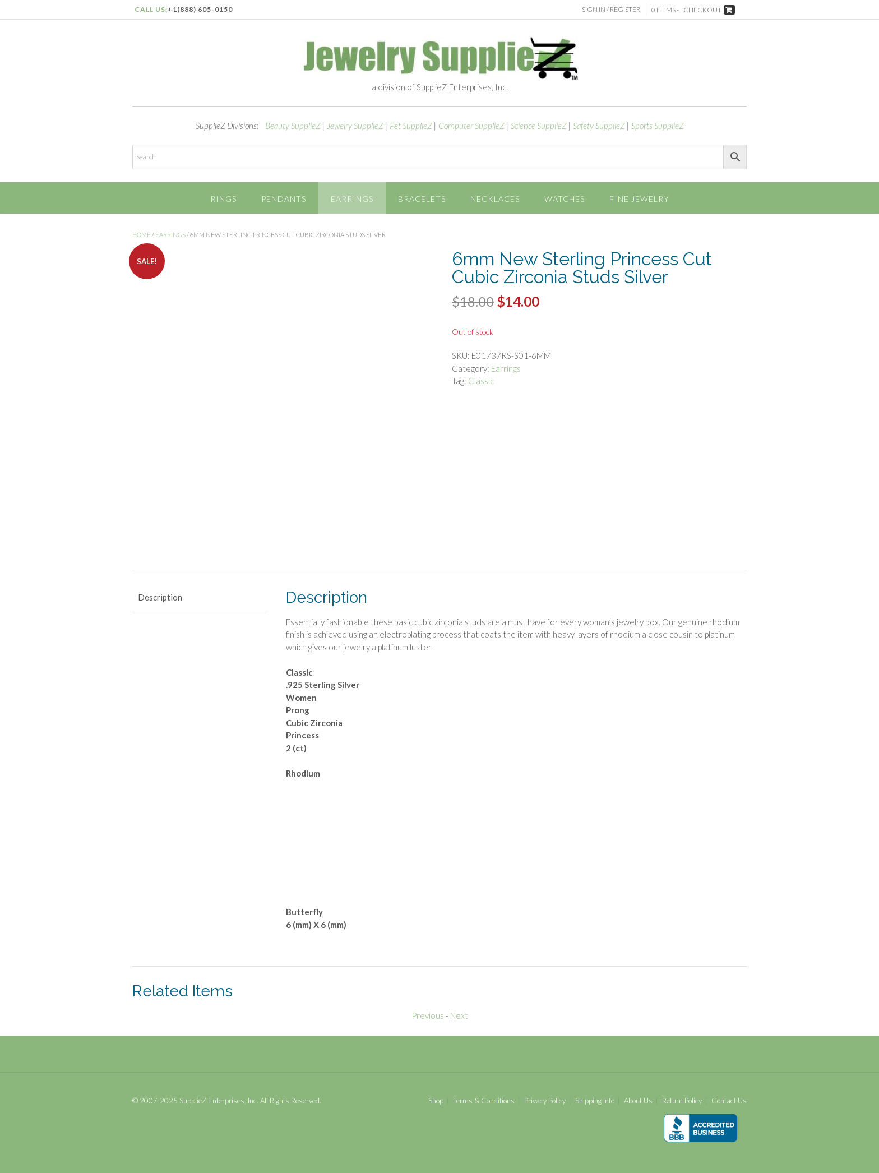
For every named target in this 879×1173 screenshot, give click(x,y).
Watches (564, 199)
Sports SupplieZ (657, 126)
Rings (223, 199)
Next (459, 1015)
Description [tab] (160, 597)
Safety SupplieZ (599, 126)
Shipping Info (594, 1101)
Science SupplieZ (539, 126)
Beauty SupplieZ (293, 126)
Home (141, 234)
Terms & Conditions (484, 1101)
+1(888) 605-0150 (200, 9)
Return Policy (682, 1101)
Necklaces (495, 199)
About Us (638, 1101)
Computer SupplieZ (471, 126)
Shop (435, 1101)
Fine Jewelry (639, 199)
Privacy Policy (545, 1101)
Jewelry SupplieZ (355, 126)
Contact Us (729, 1101)
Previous (427, 1015)
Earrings (352, 199)
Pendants (283, 199)
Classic (481, 381)
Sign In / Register (611, 9)
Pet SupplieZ (411, 126)
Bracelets (422, 199)
